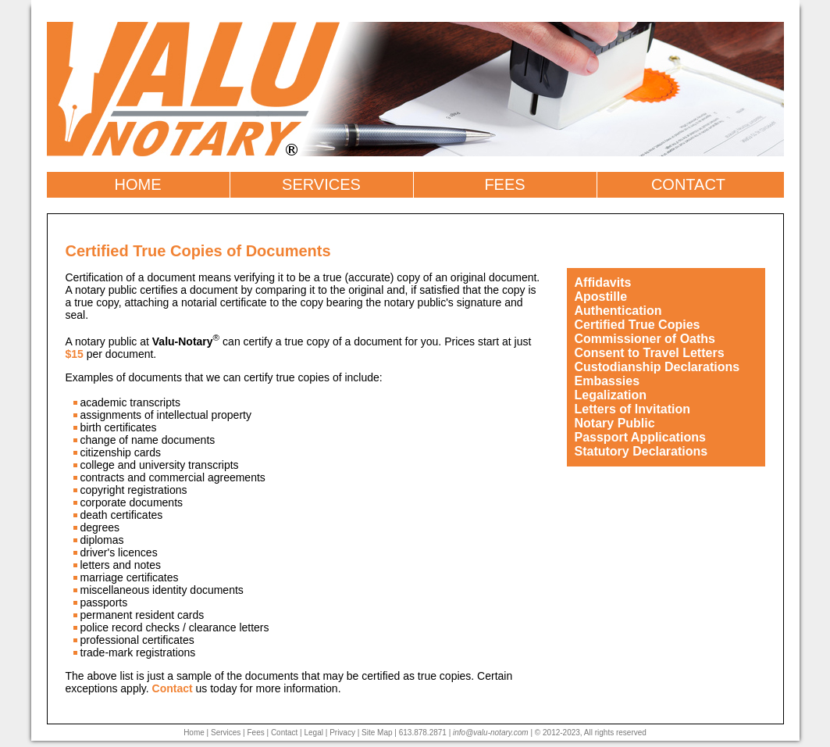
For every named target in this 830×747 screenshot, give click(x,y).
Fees (255, 732)
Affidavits (603, 282)
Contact (172, 688)
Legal (314, 732)
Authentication (618, 310)
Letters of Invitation (632, 409)
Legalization (611, 395)
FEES (504, 184)
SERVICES (321, 184)
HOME (138, 184)
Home (194, 732)
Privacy (342, 732)
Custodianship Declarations (657, 367)
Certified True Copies (637, 324)
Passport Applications (640, 437)
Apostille (601, 296)
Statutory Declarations (641, 451)
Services (225, 732)
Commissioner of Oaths (645, 338)
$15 (75, 354)
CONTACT (688, 184)
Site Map (377, 732)
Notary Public (615, 423)
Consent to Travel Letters (650, 352)
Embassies (607, 381)
